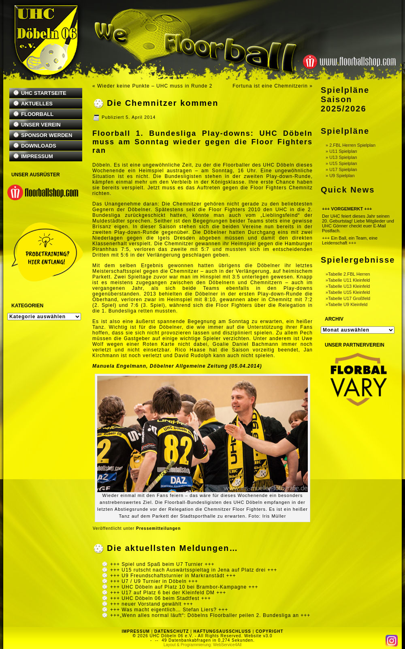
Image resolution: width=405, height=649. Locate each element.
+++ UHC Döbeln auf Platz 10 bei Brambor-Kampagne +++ (184, 587)
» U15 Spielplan (341, 163)
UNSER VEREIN (41, 125)
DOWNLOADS (38, 146)
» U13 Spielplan (341, 157)
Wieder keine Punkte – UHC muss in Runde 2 (154, 86)
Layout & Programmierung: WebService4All (203, 645)
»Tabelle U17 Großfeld (348, 298)
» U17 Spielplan (341, 169)
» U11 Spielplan (341, 151)
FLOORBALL (37, 114)
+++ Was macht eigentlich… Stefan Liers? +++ (169, 610)
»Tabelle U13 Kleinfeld (348, 286)
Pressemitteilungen (158, 528)
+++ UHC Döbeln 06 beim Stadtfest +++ (160, 598)
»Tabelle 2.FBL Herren (348, 274)
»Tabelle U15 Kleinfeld (348, 292)
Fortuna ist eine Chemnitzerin (270, 86)
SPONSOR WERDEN (46, 135)
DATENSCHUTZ (171, 631)
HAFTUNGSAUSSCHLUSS (222, 631)
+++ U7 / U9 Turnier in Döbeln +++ (154, 581)
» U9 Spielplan (340, 175)
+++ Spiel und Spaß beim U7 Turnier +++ (162, 564)
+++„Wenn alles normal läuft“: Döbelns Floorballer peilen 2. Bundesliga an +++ (210, 615)
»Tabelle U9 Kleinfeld (346, 304)
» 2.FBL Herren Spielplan (350, 145)
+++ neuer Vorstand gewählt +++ (151, 604)
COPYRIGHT (269, 631)
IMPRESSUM (37, 156)
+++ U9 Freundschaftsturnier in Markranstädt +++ (173, 575)
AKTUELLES (37, 104)
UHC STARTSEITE (43, 93)
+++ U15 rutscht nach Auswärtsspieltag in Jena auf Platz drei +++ (193, 570)
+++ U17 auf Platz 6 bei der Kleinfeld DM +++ (168, 592)
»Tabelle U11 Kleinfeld (348, 280)
